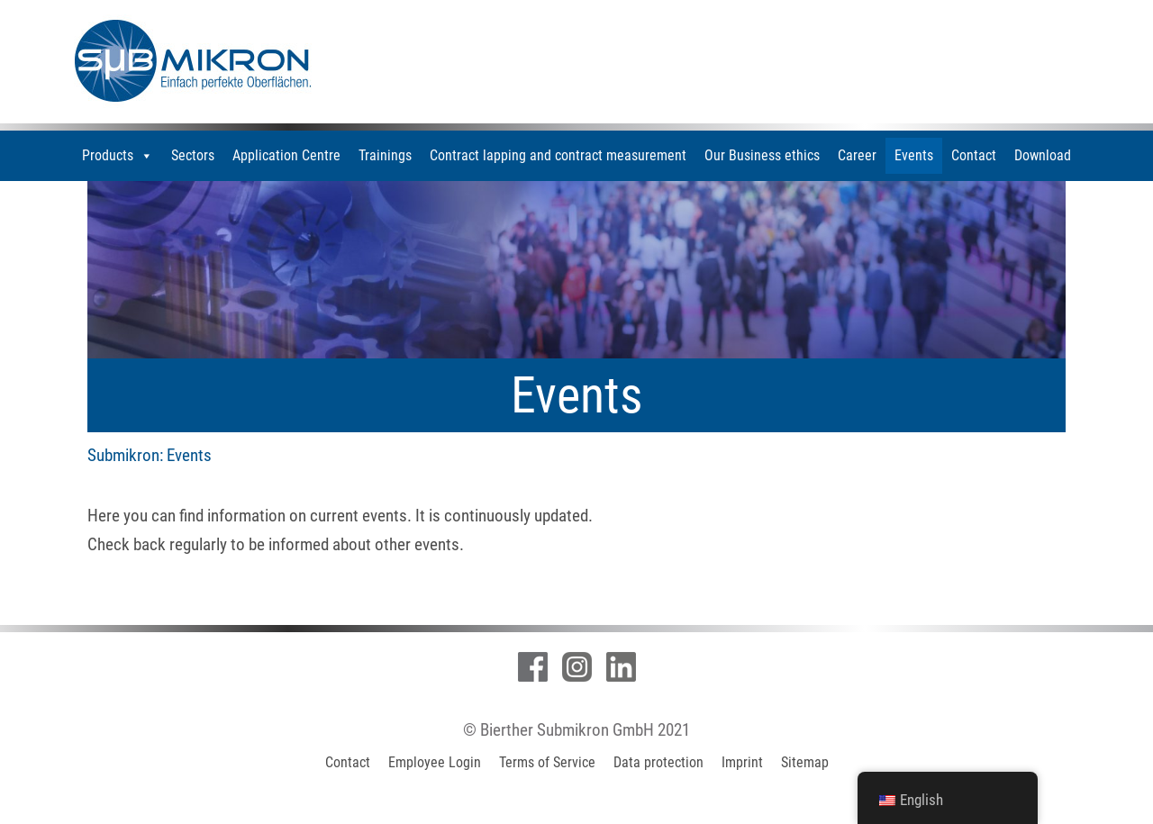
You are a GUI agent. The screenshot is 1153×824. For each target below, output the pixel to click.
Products (117, 155)
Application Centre (286, 155)
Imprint (742, 762)
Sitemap (805, 762)
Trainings (385, 155)
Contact (973, 155)
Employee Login (434, 762)
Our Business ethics (762, 155)
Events (913, 155)
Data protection (658, 762)
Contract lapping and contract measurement (558, 155)
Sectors (192, 155)
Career (857, 155)
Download (1042, 155)
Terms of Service (547, 762)
